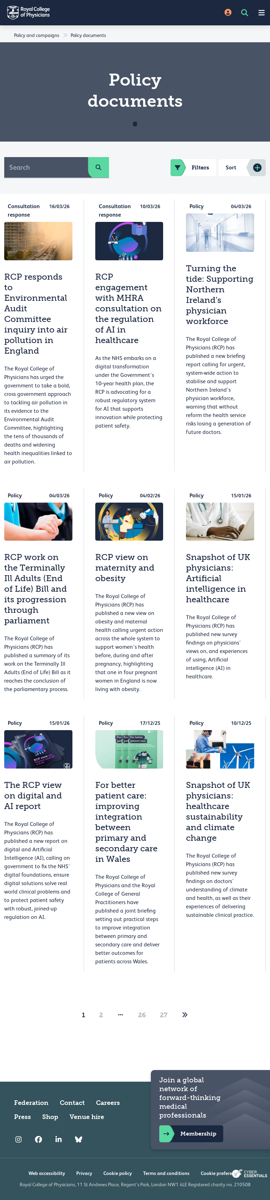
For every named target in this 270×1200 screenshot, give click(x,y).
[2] (184, 1015)
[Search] (46, 167)
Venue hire (87, 1117)
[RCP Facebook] (38, 1139)
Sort (231, 167)
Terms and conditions (166, 1173)
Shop (50, 1117)
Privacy (84, 1173)
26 (142, 1015)
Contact (72, 1103)
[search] (98, 167)
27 (163, 1015)
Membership (187, 1133)
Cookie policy (117, 1173)
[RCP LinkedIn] (59, 1139)
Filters (190, 167)
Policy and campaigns (36, 35)
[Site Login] (228, 13)
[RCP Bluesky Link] (79, 1139)
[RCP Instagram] (18, 1139)
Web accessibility (46, 1173)
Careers (108, 1103)
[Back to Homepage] (67, 13)
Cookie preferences (221, 1173)
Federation (31, 1103)
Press (22, 1117)
